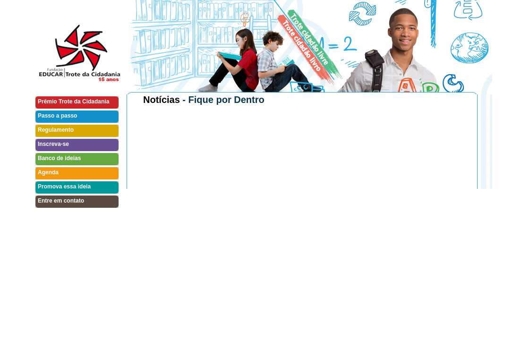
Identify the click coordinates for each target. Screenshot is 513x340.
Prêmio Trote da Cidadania (73, 101)
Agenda (48, 172)
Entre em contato (61, 200)
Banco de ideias (59, 158)
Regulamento (56, 130)
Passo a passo (57, 115)
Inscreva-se (53, 144)
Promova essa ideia (64, 186)
